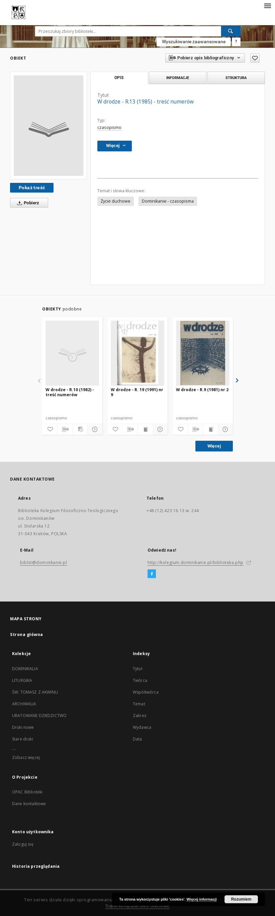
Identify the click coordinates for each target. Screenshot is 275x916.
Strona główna (26, 634)
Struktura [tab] (236, 77)
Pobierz (26, 203)
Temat (139, 704)
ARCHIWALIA (24, 704)
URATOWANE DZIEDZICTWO (39, 715)
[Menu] (267, 5)
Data (137, 739)
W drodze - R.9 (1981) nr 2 (202, 390)
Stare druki (22, 739)
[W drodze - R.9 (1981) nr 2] (202, 353)
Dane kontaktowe (29, 803)
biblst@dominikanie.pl (43, 562)
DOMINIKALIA (25, 669)
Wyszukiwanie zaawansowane (193, 41)
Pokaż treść (32, 187)
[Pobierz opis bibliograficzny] (64, 429)
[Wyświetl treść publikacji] (145, 429)
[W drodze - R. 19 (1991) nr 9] (137, 353)
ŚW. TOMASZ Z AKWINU (35, 692)
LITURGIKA (22, 680)
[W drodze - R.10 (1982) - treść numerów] (72, 353)
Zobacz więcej (26, 757)
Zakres (139, 715)
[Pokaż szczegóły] (94, 429)
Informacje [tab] (177, 77)
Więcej (214, 445)
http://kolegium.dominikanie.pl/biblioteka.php (196, 562)
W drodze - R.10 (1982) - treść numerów (69, 392)
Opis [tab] (118, 77)
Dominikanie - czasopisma (168, 201)
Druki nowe (23, 727)
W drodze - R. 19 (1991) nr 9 (137, 392)
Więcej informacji (202, 899)
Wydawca (142, 727)
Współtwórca (146, 692)
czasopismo (109, 127)
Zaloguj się (22, 844)
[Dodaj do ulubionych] (255, 58)
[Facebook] (152, 574)
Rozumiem (241, 899)
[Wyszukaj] (231, 31)
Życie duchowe (115, 201)
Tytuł (137, 669)
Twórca (140, 680)
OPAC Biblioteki (27, 792)
